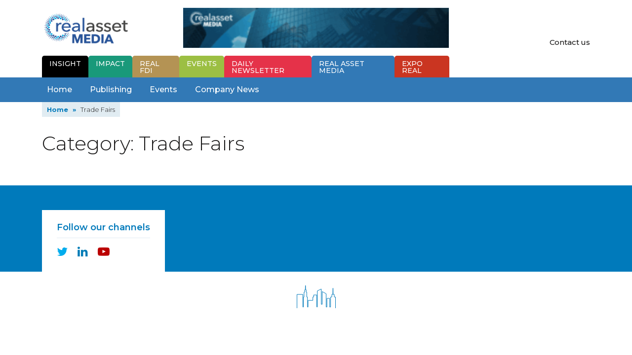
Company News (227, 89)
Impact (110, 63)
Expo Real (412, 67)
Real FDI (149, 67)
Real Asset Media (341, 67)
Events (202, 63)
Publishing (111, 89)
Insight (65, 63)
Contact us (570, 42)
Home (59, 89)
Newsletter (258, 67)
